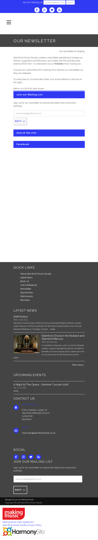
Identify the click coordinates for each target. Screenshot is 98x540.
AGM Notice (20, 316)
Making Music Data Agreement (18, 522)
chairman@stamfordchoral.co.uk (38, 433)
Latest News (26, 277)
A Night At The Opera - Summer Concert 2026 (40, 384)
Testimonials (26, 296)
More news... (78, 365)
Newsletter (25, 288)
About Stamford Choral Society (35, 273)
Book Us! (24, 281)
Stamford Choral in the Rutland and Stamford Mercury (63, 337)
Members (25, 300)
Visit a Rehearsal (28, 285)
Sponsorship (26, 292)
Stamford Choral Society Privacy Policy (22, 525)
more (52, 329)
